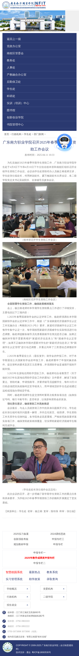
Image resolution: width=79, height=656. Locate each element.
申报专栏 (58, 544)
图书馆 (11, 110)
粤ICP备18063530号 (41, 652)
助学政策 (34, 579)
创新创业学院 (15, 117)
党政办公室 (14, 46)
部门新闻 (40, 134)
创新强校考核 (21, 539)
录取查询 (52, 579)
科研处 (11, 96)
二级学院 (48, 596)
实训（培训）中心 (18, 103)
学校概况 (12, 588)
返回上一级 (14, 39)
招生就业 (12, 605)
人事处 (11, 67)
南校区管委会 (15, 53)
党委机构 (48, 588)
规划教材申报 (21, 544)
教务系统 (52, 572)
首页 (6, 134)
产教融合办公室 (16, 74)
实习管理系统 (14, 579)
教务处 (11, 60)
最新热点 (34, 572)
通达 (28, 652)
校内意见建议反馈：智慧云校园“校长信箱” (27, 636)
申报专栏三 (58, 539)
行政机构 (18, 134)
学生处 (11, 88)
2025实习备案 (21, 533)
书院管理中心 (15, 124)
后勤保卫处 (14, 81)
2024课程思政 (58, 533)
